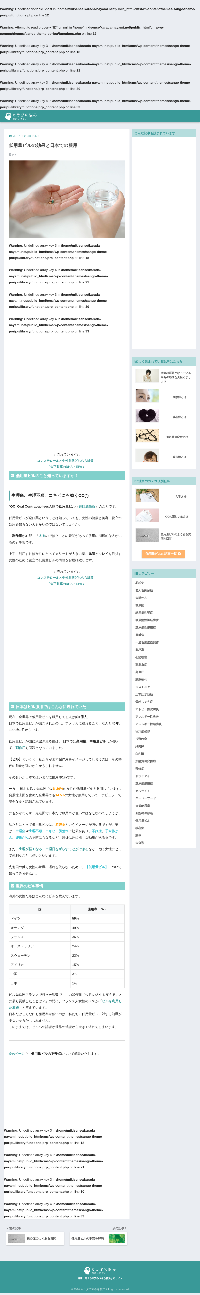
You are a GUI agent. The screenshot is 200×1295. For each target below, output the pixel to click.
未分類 (139, 843)
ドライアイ (142, 776)
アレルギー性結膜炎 (148, 724)
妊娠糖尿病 (142, 806)
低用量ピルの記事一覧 (163, 554)
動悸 (138, 836)
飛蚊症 (139, 769)
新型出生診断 (144, 813)
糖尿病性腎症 (144, 613)
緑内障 (139, 747)
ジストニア (142, 687)
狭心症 (139, 828)
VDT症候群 (142, 732)
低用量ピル (142, 821)
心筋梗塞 (141, 657)
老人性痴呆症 (144, 591)
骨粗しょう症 (144, 702)
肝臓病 (139, 635)
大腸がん (141, 598)
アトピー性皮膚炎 (147, 709)
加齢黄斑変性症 (145, 761)
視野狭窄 (141, 739)
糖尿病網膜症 (144, 784)
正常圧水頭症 (144, 695)
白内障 (139, 754)
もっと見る (110, 1054)
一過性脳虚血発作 (147, 643)
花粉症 (139, 583)
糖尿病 (139, 605)
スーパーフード (145, 799)
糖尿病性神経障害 (147, 620)
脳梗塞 (139, 650)
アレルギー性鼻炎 (147, 717)
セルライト (142, 791)
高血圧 (139, 672)
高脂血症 (141, 665)
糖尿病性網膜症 (145, 628)
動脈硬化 (141, 680)
